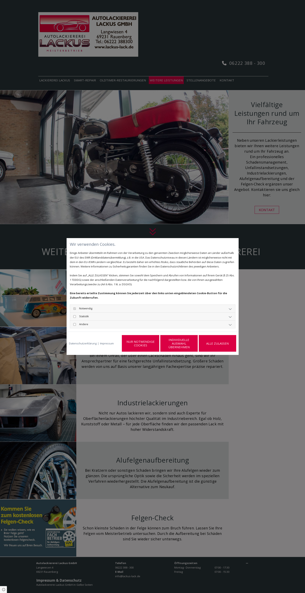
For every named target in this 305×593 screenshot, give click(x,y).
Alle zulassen (217, 343)
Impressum (107, 343)
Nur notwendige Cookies (140, 343)
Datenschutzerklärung (83, 343)
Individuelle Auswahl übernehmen (179, 343)
